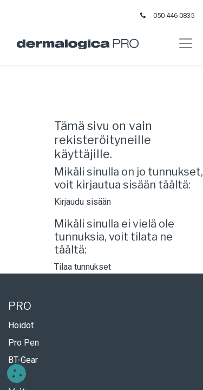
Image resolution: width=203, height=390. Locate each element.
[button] (16, 373)
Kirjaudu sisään (82, 202)
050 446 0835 (173, 15)
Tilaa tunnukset (82, 267)
